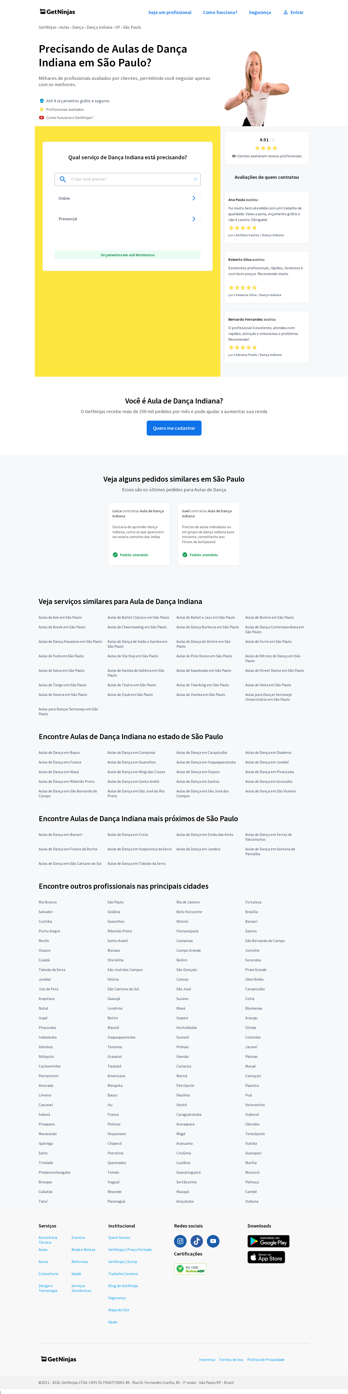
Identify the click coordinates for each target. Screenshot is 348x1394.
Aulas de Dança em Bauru (59, 752)
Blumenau (253, 1008)
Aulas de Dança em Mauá (59, 771)
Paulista (252, 1085)
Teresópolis (255, 1133)
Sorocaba (253, 959)
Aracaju (251, 1017)
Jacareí (251, 1046)
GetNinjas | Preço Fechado (130, 1249)
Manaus (114, 950)
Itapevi (182, 1017)
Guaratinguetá (188, 1172)
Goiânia (114, 911)
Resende (115, 1191)
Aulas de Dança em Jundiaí (267, 762)
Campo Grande (188, 950)
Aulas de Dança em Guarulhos (132, 762)
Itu (110, 1104)
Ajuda (112, 1321)
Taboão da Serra (52, 969)
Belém (181, 959)
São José (183, 988)
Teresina (115, 1046)
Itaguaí (113, 1181)
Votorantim (255, 1104)
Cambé (251, 1191)
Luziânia (183, 1162)
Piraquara (47, 1124)
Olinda (250, 1027)
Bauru (112, 1095)
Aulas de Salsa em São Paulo (62, 670)
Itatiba (251, 1143)
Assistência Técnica (48, 1240)
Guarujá (114, 998)
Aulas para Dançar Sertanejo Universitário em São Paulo (268, 697)
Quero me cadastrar (174, 428)
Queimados (117, 1162)
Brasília (251, 911)
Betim (113, 1017)
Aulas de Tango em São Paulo (63, 684)
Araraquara (185, 1124)
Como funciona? (220, 12)
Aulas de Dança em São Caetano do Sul (70, 863)
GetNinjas (48, 27)
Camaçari (253, 1075)
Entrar (293, 12)
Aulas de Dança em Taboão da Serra (137, 863)
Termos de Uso (231, 1359)
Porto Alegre (49, 931)
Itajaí (43, 1017)
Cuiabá (44, 959)
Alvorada (46, 1085)
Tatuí (43, 1201)
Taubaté (114, 1066)
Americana (116, 1075)
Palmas (251, 1056)
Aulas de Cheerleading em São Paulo (137, 626)
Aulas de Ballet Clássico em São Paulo (138, 617)
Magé (180, 1133)
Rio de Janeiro (188, 902)
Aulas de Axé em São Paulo (60, 617)
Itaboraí (252, 1114)
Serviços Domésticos (81, 1288)
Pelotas (114, 1124)
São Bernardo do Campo (265, 940)
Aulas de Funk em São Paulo (61, 655)
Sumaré (182, 1037)
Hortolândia (186, 1027)
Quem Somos (119, 1237)
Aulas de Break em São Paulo (62, 626)
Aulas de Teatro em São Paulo (132, 684)
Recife (44, 940)
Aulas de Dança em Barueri (60, 834)
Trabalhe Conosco (123, 1273)
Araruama (184, 1143)
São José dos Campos (125, 969)
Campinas (184, 940)
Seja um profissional (169, 12)
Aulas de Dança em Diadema (268, 752)
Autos (43, 1261)
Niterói (182, 921)
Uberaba (252, 1124)
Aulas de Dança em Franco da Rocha (68, 848)
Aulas (64, 27)
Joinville (252, 950)
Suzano (182, 998)
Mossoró (252, 1172)
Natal (43, 1008)
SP (117, 27)
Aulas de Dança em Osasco (198, 771)
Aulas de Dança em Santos (197, 781)
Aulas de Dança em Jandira (198, 848)
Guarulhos (116, 921)
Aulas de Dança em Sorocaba (268, 781)
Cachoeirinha (49, 1066)
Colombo (253, 1037)
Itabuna (251, 1201)
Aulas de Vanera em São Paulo (63, 694)
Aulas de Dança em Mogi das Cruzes (136, 771)
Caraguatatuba (188, 1114)
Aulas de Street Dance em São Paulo (274, 670)
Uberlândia (254, 979)
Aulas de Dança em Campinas (131, 752)
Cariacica (183, 1066)
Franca (113, 1114)
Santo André (118, 940)
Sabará (44, 1114)
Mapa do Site (118, 1309)
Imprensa (207, 1359)
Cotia (249, 998)
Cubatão (46, 1191)
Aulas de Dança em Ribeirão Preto (66, 781)
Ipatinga (46, 1143)
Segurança (260, 12)
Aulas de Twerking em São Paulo (202, 684)
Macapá (182, 1191)
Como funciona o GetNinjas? (69, 117)
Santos (251, 931)
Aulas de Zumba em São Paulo (200, 694)
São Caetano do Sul (123, 988)
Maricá (181, 1075)
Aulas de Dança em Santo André (133, 781)
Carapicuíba (255, 988)
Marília (251, 1162)
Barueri (251, 921)
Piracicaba (47, 1027)
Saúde (76, 1273)
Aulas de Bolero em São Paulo (269, 617)
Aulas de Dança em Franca (60, 762)
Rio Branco (48, 902)
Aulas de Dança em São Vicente (270, 791)
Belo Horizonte (189, 911)
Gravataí (115, 1056)
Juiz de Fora (48, 988)
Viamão (182, 1056)
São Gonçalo (186, 969)
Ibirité (181, 1104)
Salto (43, 1153)
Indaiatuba (48, 1037)
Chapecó (115, 1143)
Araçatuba (185, 1201)
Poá (248, 1095)
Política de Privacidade (265, 1359)
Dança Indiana (99, 27)
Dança (78, 27)
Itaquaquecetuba (121, 1037)
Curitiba (45, 921)
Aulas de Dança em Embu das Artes (204, 834)
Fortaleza (253, 902)
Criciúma (183, 1153)
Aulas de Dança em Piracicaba (269, 771)
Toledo (113, 1172)
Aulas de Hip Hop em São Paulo (133, 655)
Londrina (115, 1008)
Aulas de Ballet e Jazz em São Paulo (205, 617)
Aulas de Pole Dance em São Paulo (204, 655)
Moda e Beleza (83, 1249)
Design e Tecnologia (48, 1288)
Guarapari (253, 1153)
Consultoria (48, 1273)
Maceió (113, 1027)
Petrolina (115, 1153)
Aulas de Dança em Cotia (128, 834)
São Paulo (132, 27)
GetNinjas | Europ (122, 1261)
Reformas (80, 1261)
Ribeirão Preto (120, 931)
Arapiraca (46, 998)
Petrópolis (185, 1085)
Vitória (113, 979)
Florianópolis (187, 931)
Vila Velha (115, 959)
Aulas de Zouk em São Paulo (130, 694)
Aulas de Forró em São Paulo (268, 641)
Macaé (250, 1066)
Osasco (45, 950)
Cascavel (46, 1104)
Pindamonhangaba (54, 1172)
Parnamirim (48, 1075)
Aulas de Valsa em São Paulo (268, 684)
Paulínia (183, 1095)
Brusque (45, 1181)
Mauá (180, 1008)
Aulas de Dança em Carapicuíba (201, 752)
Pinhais (182, 1046)
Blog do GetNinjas (123, 1285)
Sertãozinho (186, 1181)
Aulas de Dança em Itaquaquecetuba (206, 762)
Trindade (46, 1162)
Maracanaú (48, 1133)
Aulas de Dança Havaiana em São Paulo (70, 641)
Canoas (182, 979)
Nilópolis (46, 1056)
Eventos (78, 1237)
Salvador (46, 911)
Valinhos (46, 1046)
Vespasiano (117, 1133)
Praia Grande (256, 969)
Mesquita (115, 1085)
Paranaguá (116, 1201)
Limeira (45, 1095)
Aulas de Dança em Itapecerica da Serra (140, 848)
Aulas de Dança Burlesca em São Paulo (207, 626)
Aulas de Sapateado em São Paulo (203, 670)
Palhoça (252, 1181)
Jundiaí (45, 979)
